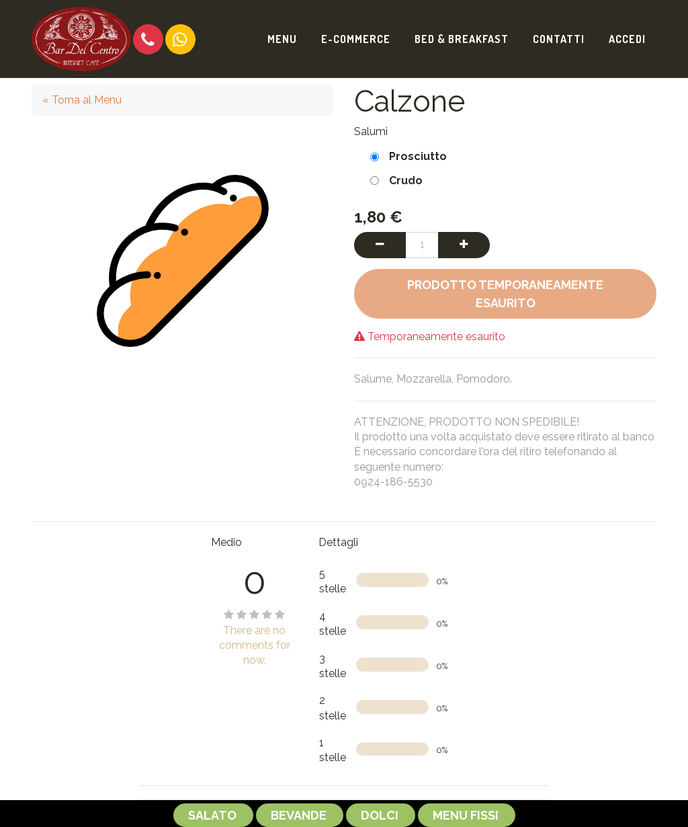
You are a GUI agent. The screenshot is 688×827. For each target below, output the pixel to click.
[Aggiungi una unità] (464, 245)
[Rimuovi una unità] (380, 245)
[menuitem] (282, 39)
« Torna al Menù (82, 99)
